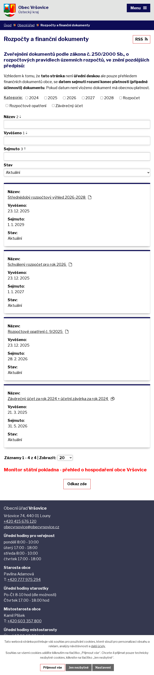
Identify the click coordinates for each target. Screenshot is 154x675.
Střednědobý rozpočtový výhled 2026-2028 (49, 197)
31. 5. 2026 (17, 426)
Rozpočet (131, 98)
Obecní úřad (25, 25)
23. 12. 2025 (19, 211)
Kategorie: (13, 97)
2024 (34, 98)
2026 (71, 98)
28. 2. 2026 (18, 359)
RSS (141, 39)
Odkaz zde (77, 484)
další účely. (98, 646)
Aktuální (15, 238)
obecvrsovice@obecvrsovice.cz (31, 527)
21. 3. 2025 (17, 412)
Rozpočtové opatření (27, 105)
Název (11, 117)
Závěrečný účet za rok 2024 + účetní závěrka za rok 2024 (61, 399)
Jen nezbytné (79, 667)
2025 (52, 98)
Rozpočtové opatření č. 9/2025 (38, 331)
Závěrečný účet (69, 105)
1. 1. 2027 (16, 292)
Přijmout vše (52, 667)
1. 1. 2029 (16, 225)
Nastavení (103, 667)
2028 (109, 98)
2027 (90, 98)
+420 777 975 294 (24, 579)
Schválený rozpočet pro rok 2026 (40, 264)
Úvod (7, 25)
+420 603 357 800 (24, 621)
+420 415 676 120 (20, 521)
